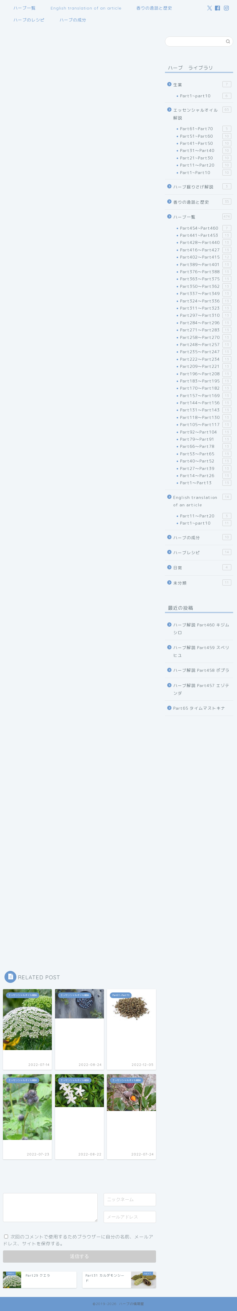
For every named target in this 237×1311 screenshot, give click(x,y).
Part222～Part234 (205, 359)
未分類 (202, 583)
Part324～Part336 (205, 301)
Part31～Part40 (205, 150)
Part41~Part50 (205, 143)
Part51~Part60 (205, 136)
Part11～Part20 (205, 165)
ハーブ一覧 (24, 8)
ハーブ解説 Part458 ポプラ (201, 670)
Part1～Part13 (205, 483)
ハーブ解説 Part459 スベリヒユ (201, 651)
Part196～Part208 (205, 374)
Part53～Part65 (205, 454)
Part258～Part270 (205, 337)
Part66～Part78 (205, 446)
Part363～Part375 (205, 279)
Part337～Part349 (205, 293)
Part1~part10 (205, 96)
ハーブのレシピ (29, 20)
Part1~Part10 (205, 173)
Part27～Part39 (205, 468)
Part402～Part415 (205, 257)
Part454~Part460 (205, 228)
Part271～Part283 (205, 330)
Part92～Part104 (205, 432)
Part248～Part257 (205, 345)
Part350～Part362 (205, 286)
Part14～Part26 (205, 476)
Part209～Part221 (205, 366)
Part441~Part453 (205, 235)
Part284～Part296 (205, 323)
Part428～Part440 (205, 242)
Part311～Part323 (205, 308)
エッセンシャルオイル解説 (202, 114)
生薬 (202, 84)
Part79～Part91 (205, 439)
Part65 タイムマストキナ (199, 708)
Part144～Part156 (205, 403)
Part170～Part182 (205, 388)
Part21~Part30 (205, 158)
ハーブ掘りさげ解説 (202, 186)
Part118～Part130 (205, 417)
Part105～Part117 (205, 425)
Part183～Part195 (205, 381)
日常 (202, 567)
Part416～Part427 (205, 250)
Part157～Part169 (205, 396)
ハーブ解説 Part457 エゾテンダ (201, 689)
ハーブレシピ (202, 552)
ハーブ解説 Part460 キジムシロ (201, 628)
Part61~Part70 (205, 129)
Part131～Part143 (205, 410)
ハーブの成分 (73, 20)
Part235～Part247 (205, 352)
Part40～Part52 (205, 461)
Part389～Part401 (205, 265)
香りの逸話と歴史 (154, 8)
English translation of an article (86, 8)
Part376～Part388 (205, 272)
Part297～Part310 (205, 315)
